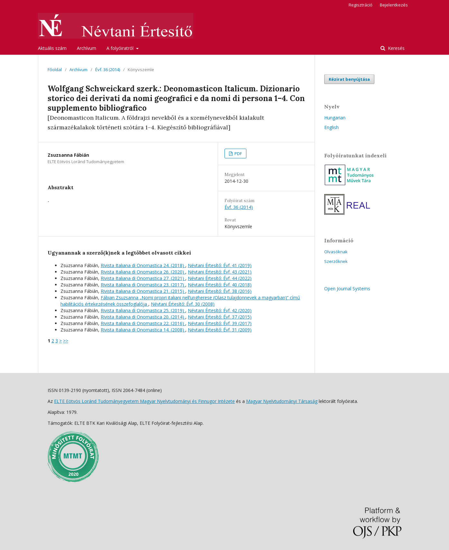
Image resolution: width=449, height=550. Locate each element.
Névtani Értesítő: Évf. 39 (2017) (220, 323)
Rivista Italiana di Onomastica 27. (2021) (143, 278)
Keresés (396, 48)
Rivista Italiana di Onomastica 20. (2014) (143, 317)
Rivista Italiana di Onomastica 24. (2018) (143, 265)
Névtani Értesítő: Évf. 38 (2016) (220, 291)
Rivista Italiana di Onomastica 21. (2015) (143, 291)
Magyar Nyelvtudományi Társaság (281, 401)
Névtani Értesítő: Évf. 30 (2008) (183, 304)
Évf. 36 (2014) (107, 69)
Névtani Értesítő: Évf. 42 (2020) (220, 310)
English (331, 127)
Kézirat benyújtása (349, 79)
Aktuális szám (52, 48)
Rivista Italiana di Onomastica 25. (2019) (143, 310)
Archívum (86, 48)
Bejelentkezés (394, 5)
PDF (238, 153)
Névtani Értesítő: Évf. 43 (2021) (220, 272)
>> (65, 341)
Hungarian (334, 118)
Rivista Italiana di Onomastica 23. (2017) (143, 285)
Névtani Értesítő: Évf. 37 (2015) (220, 317)
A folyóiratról (120, 48)
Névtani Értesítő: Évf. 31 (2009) (220, 330)
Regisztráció (360, 5)
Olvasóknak (336, 252)
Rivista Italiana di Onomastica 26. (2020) (143, 272)
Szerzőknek (336, 261)
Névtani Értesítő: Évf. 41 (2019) (220, 265)
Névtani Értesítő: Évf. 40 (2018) (220, 285)
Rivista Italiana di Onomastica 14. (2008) (143, 330)
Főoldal (55, 69)
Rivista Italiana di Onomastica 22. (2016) (143, 323)
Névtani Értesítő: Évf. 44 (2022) (220, 278)
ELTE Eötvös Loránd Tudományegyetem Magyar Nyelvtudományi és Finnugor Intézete (144, 401)
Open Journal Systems (347, 288)
